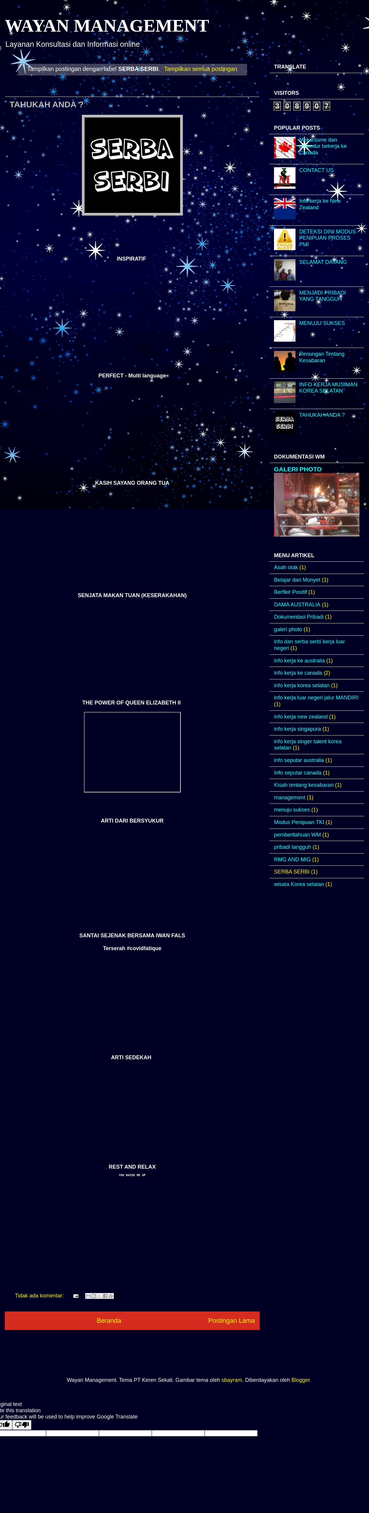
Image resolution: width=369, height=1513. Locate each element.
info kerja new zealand (300, 717)
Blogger (300, 1380)
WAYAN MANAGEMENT (107, 25)
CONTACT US (316, 170)
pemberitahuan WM (297, 835)
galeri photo (288, 629)
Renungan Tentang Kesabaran (321, 357)
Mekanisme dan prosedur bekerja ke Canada (323, 146)
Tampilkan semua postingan (200, 69)
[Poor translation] (21, 1425)
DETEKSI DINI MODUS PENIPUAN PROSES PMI (327, 238)
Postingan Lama (231, 1320)
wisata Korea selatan (299, 884)
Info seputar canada (297, 773)
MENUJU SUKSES (322, 323)
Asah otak (286, 567)
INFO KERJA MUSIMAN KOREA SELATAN (328, 388)
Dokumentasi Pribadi (299, 617)
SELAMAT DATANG (323, 262)
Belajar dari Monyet (297, 580)
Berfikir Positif (290, 592)
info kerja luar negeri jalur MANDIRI (316, 698)
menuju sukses (292, 810)
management (289, 797)
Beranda (109, 1320)
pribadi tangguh (292, 847)
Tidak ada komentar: (40, 1296)
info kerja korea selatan (302, 685)
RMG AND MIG (292, 859)
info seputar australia (299, 760)
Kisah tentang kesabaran (303, 785)
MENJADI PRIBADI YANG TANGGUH (322, 296)
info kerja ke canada (298, 673)
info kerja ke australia (299, 661)
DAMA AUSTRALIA (297, 605)
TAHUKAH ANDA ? (47, 104)
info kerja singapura (297, 729)
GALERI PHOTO (298, 469)
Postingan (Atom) (147, 1340)
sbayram (231, 1380)
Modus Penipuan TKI (299, 822)
